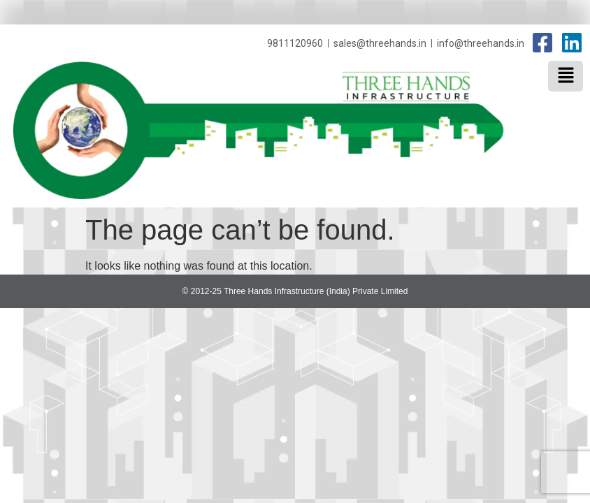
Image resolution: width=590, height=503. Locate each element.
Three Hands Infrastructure (488, 89)
